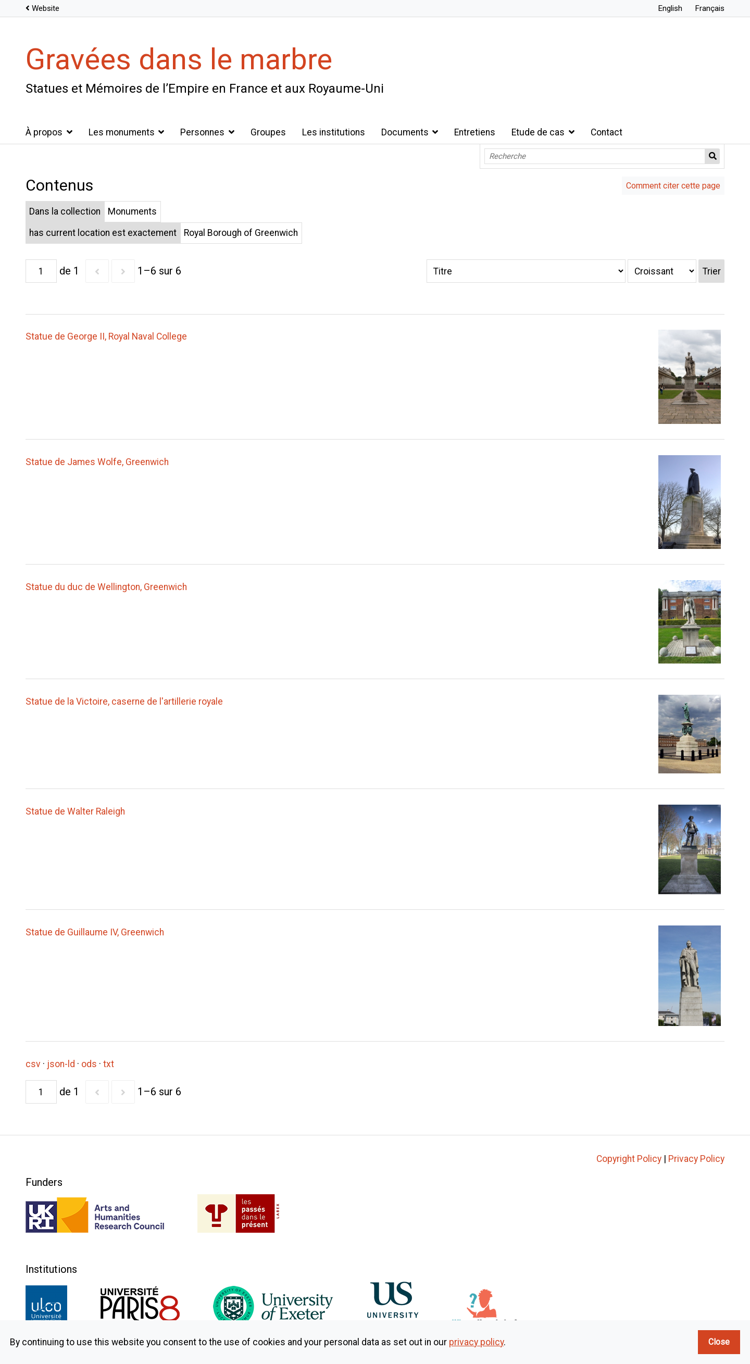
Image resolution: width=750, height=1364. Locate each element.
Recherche (712, 156)
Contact (606, 132)
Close (719, 1342)
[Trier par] (526, 271)
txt (108, 1064)
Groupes (268, 132)
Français (709, 8)
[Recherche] (594, 156)
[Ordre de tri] (662, 271)
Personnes (202, 132)
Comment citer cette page (673, 186)
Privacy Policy (696, 1159)
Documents (405, 132)
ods (89, 1064)
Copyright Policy (628, 1159)
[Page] (41, 271)
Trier (712, 271)
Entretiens (474, 132)
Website (45, 8)
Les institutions (333, 132)
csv (33, 1064)
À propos (44, 132)
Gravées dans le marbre (179, 59)
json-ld (61, 1064)
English (670, 8)
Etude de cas (538, 132)
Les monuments (122, 132)
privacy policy (476, 1342)
